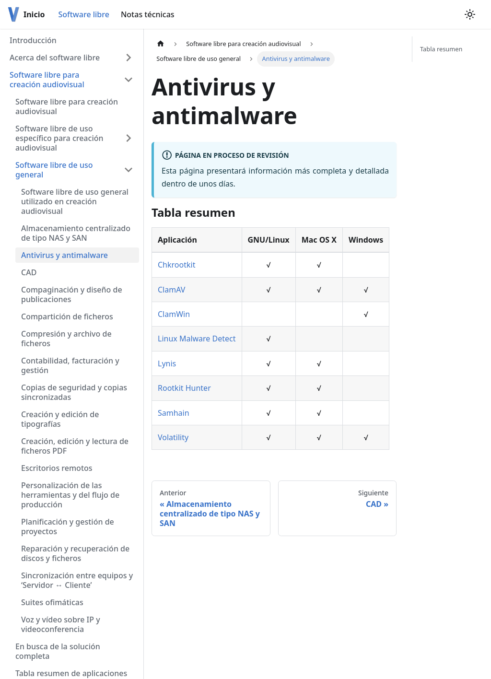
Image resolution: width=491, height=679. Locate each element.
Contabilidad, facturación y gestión (70, 365)
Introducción (33, 40)
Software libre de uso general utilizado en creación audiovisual (75, 201)
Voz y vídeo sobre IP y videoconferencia (60, 624)
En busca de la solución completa (57, 651)
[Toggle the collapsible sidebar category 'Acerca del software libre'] (128, 57)
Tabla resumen (441, 49)
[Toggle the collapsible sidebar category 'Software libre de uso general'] (128, 169)
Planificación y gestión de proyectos (67, 526)
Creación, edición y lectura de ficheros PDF (75, 446)
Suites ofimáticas (52, 602)
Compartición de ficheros (67, 316)
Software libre (83, 14)
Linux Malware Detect (197, 338)
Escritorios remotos (57, 468)
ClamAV (171, 289)
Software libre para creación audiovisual (47, 80)
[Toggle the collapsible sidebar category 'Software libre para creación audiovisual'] (128, 79)
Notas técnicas (148, 14)
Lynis (167, 363)
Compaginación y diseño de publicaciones (71, 294)
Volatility (173, 437)
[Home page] (161, 43)
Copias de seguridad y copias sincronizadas (74, 392)
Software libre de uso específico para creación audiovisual (59, 138)
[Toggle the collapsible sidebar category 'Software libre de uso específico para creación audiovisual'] (128, 138)
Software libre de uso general (54, 170)
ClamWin (174, 314)
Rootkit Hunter (184, 388)
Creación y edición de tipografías (60, 419)
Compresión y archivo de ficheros (66, 338)
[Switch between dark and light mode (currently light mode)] (470, 14)
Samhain (173, 413)
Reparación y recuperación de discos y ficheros (75, 553)
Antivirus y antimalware (64, 255)
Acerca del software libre (55, 57)
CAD (28, 272)
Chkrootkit (176, 264)
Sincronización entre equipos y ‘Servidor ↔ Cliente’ (77, 580)
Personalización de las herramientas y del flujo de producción (70, 495)
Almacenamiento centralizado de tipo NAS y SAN (75, 233)
